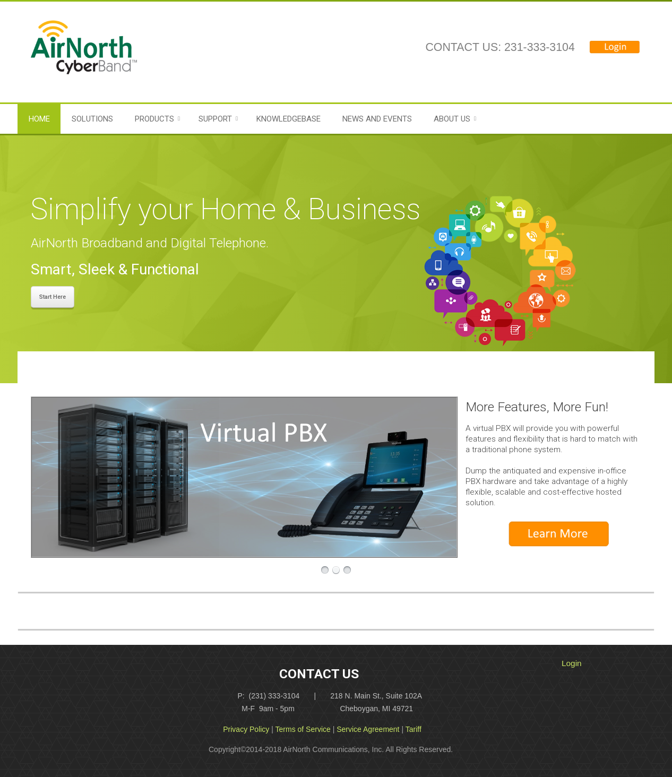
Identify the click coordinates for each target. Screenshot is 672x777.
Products (154, 119)
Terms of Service (303, 729)
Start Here (52, 296)
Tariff (413, 729)
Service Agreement (368, 729)
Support (215, 119)
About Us (452, 119)
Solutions (92, 119)
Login (572, 663)
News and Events (377, 119)
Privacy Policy (246, 729)
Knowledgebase (288, 119)
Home (39, 119)
